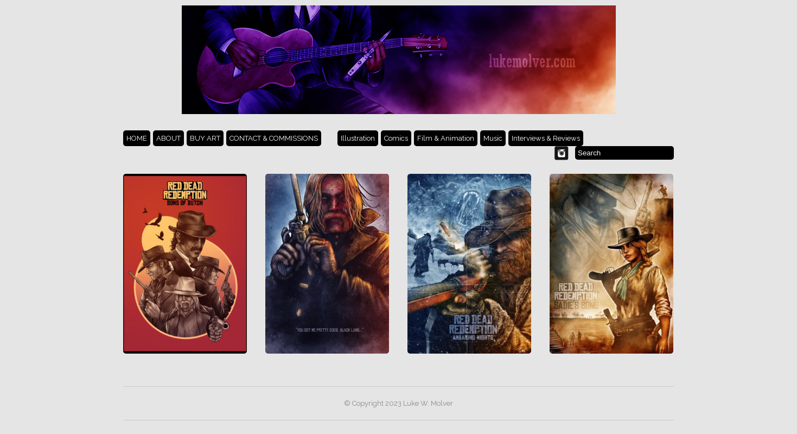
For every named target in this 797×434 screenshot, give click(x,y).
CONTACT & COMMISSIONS (273, 138)
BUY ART (205, 138)
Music (492, 138)
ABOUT (168, 138)
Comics (396, 138)
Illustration (358, 138)
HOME (136, 138)
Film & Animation (445, 138)
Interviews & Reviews (546, 138)
